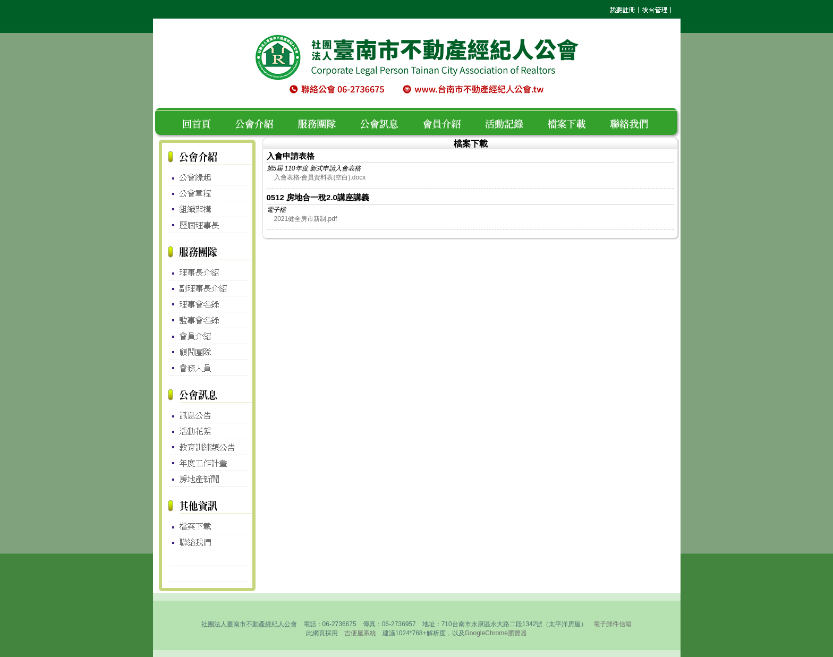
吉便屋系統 (360, 633)
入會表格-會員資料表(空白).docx (320, 177)
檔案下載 (572, 122)
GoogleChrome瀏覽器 (496, 633)
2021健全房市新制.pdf (305, 219)
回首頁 (200, 122)
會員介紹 (448, 122)
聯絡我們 (632, 122)
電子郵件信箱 (612, 624)
